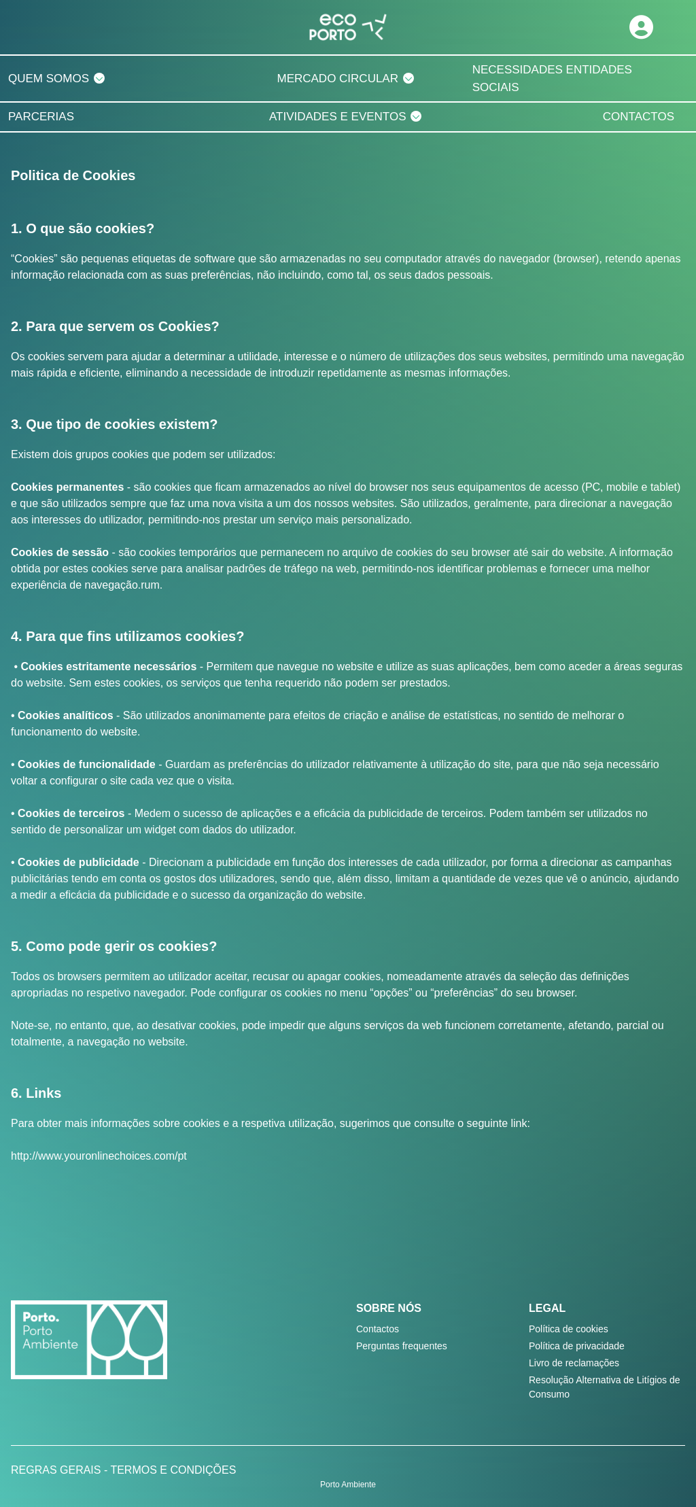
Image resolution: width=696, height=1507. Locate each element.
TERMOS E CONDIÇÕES (173, 1470)
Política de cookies (568, 1328)
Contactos (377, 1328)
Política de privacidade (577, 1345)
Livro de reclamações (574, 1362)
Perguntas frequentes (401, 1345)
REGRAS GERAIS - (60, 1470)
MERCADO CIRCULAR (337, 78)
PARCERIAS (41, 116)
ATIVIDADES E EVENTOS (337, 116)
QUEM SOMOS (48, 78)
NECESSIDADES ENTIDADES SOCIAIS (552, 78)
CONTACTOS (638, 116)
